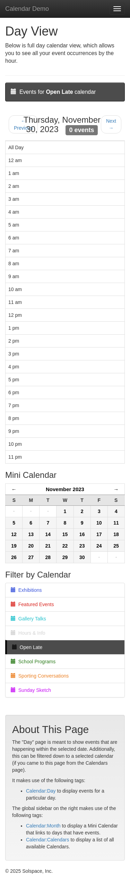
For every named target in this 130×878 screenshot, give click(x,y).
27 (31, 557)
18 (116, 534)
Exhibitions (26, 590)
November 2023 (65, 489)
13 (31, 534)
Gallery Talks (28, 618)
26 (14, 557)
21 (48, 546)
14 (48, 534)
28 (48, 557)
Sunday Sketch (31, 690)
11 (116, 523)
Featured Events (32, 604)
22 (65, 546)
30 (82, 557)
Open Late (27, 647)
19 (14, 546)
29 (65, 557)
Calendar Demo (27, 8)
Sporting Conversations (40, 676)
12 (14, 534)
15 (65, 534)
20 (31, 546)
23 (82, 546)
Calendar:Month (43, 826)
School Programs (33, 661)
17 (99, 534)
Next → (111, 124)
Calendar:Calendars (47, 839)
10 (99, 523)
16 (82, 534)
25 (116, 546)
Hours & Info (28, 633)
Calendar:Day (41, 791)
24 (99, 546)
